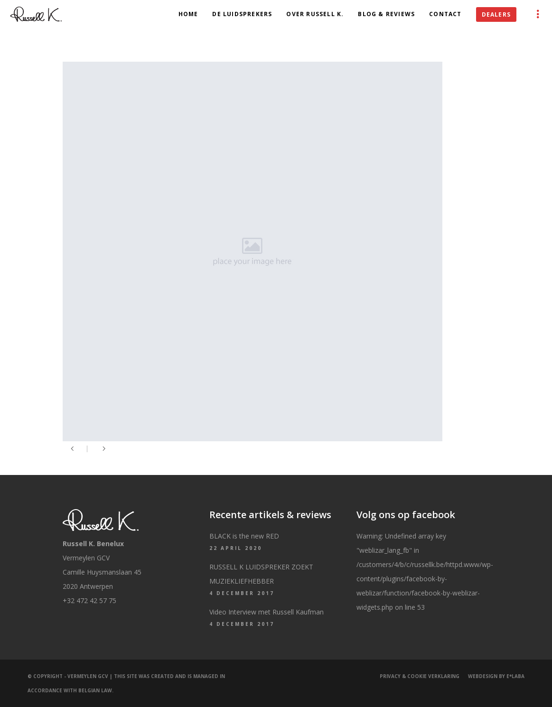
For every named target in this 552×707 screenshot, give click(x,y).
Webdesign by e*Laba (496, 676)
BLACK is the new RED (244, 535)
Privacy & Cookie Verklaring (419, 676)
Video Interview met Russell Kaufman (266, 611)
